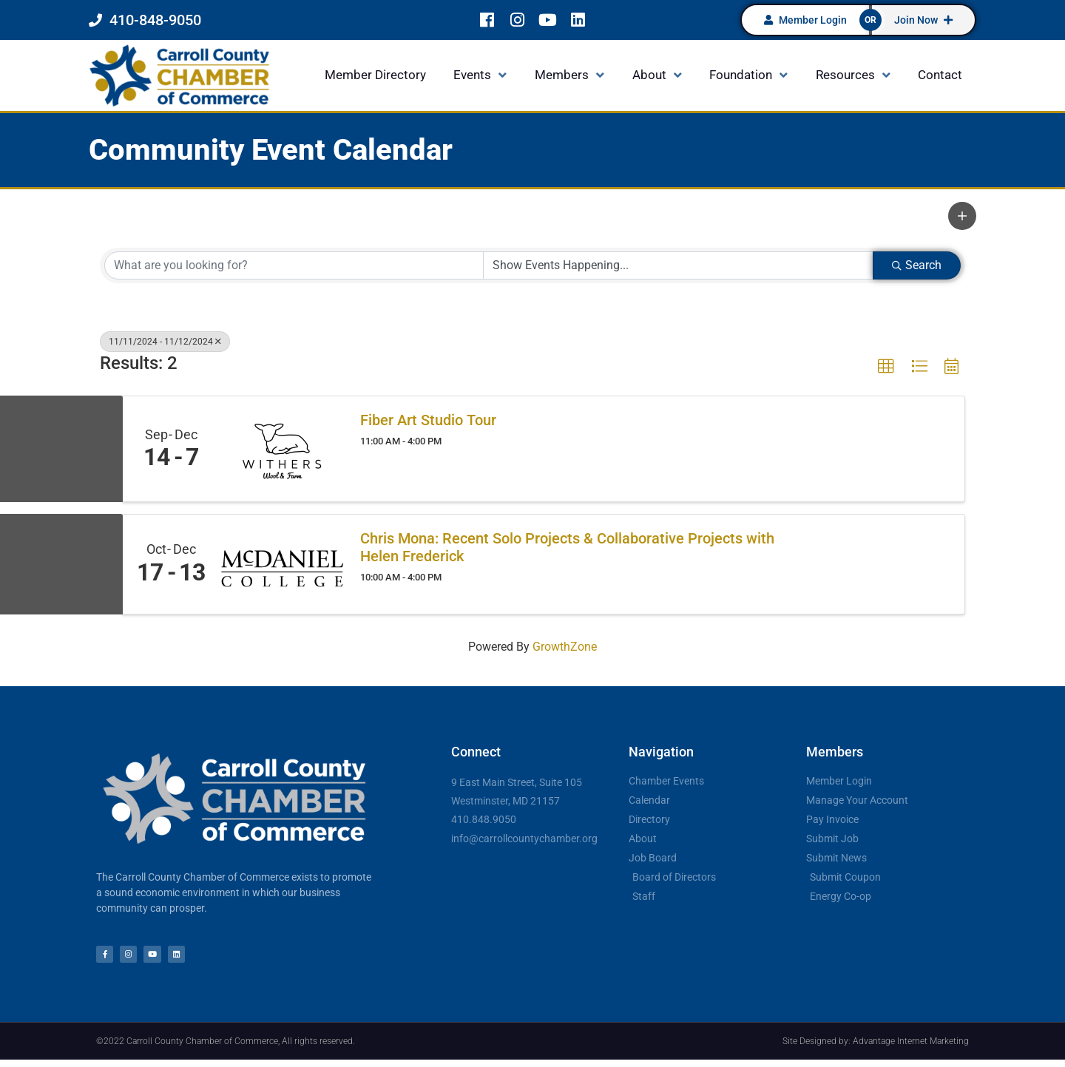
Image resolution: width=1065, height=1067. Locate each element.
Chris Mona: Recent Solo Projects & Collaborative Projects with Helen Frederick (567, 547)
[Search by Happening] (678, 265)
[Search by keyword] (294, 265)
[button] (962, 216)
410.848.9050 (483, 819)
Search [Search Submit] (916, 265)
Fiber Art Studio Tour (428, 420)
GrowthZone (564, 647)
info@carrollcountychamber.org (524, 838)
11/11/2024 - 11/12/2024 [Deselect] (165, 341)
